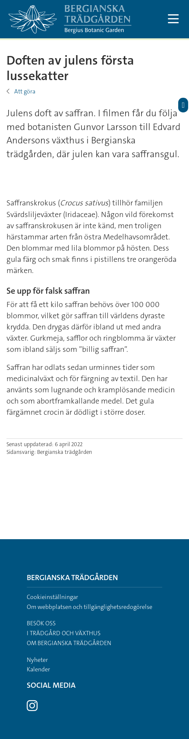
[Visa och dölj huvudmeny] (173, 19)
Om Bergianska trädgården (69, 643)
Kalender (38, 669)
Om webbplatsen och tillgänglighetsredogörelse (89, 607)
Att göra (24, 91)
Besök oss (41, 623)
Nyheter (37, 660)
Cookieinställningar (52, 597)
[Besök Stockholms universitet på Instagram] (32, 708)
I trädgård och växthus (64, 633)
